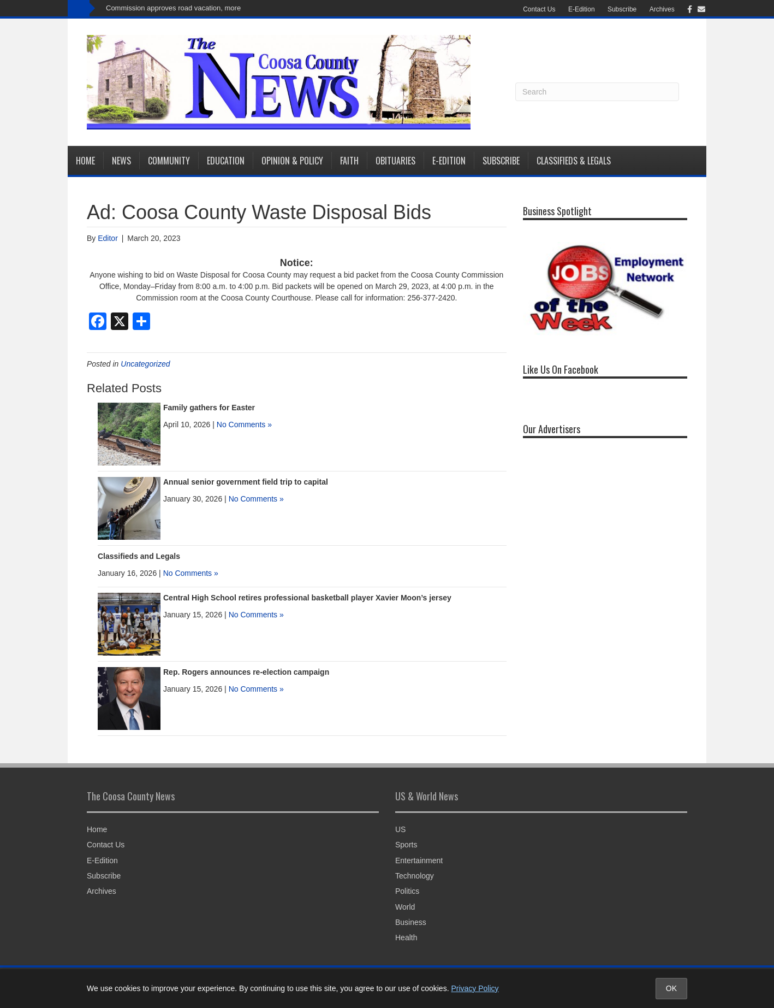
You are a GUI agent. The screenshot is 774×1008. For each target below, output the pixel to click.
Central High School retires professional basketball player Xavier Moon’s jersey (307, 597)
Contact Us (539, 9)
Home (85, 160)
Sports (406, 844)
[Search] (597, 91)
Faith (349, 160)
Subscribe (622, 9)
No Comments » (244, 424)
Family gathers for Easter (209, 407)
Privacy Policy (474, 988)
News (121, 160)
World (405, 907)
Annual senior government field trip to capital (245, 482)
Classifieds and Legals (139, 556)
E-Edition (581, 9)
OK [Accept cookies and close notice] (671, 988)
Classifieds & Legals (574, 160)
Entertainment (419, 860)
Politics (407, 891)
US (400, 829)
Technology (414, 875)
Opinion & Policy (292, 160)
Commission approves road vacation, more (173, 8)
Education (226, 160)
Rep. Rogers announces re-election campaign (246, 672)
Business (410, 922)
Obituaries (395, 160)
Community (169, 160)
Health (406, 937)
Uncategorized (145, 363)
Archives (662, 9)
